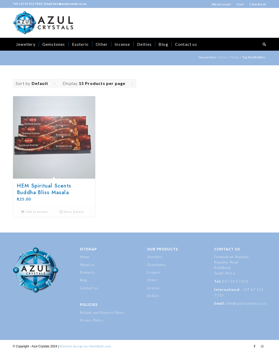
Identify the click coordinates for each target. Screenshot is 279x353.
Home (84, 257)
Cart (240, 4)
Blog (83, 280)
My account (221, 4)
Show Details (72, 211)
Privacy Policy (91, 320)
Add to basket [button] (34, 211)
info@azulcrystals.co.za (246, 303)
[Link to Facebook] (255, 346)
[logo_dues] (43, 23)
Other (152, 280)
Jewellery (155, 257)
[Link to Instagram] (262, 346)
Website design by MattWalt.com (85, 346)
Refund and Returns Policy (102, 313)
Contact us (89, 288)
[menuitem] (221, 4)
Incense (153, 288)
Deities (153, 296)
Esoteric (154, 272)
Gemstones (156, 265)
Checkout (257, 4)
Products (87, 272)
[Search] (262, 44)
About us (87, 265)
